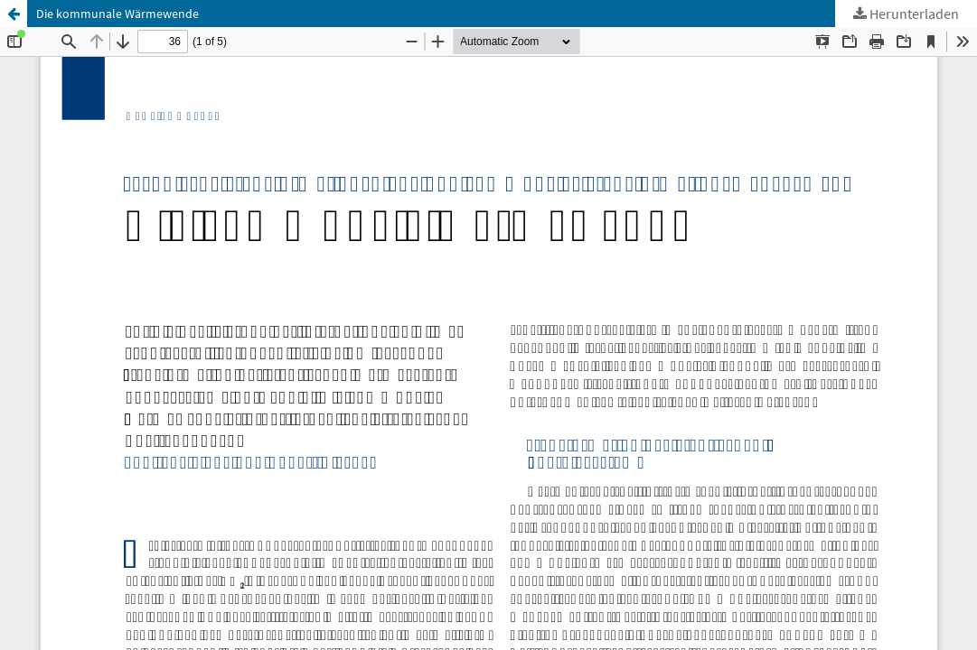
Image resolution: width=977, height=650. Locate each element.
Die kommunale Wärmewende (117, 13)
